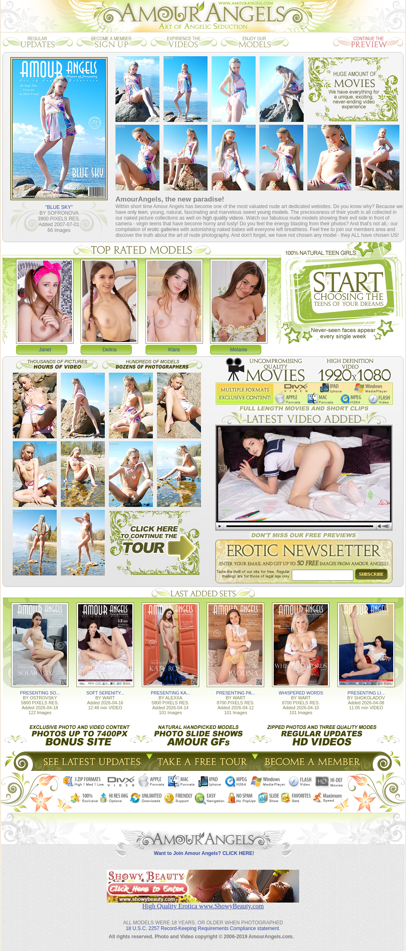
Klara (174, 350)
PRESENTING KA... (170, 692)
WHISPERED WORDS (301, 692)
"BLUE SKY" (59, 207)
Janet (45, 350)
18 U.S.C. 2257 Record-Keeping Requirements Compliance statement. (203, 928)
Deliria (109, 350)
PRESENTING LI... (366, 692)
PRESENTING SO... (40, 692)
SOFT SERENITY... (105, 692)
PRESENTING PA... (235, 692)
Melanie (238, 350)
